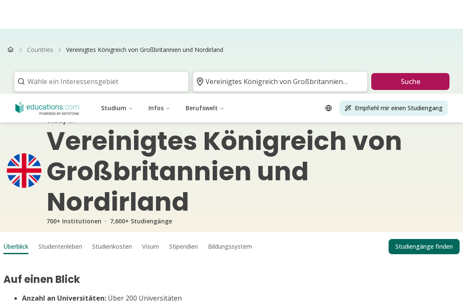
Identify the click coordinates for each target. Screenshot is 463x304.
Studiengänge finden (424, 246)
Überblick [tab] (15, 246)
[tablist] (231, 246)
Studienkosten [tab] (112, 246)
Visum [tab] (150, 246)
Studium (117, 14)
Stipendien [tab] (183, 246)
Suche (410, 81)
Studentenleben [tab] (60, 246)
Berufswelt (205, 14)
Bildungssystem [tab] (230, 246)
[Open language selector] (328, 14)
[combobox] (98, 81)
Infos (159, 14)
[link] (144, 50)
